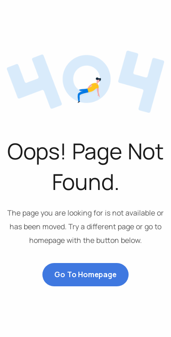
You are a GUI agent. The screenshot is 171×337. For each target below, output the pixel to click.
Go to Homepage (85, 274)
